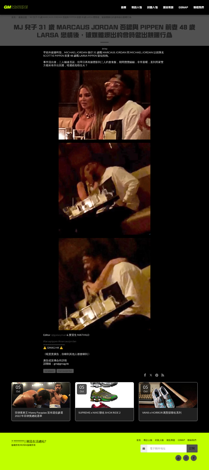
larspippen (49, 371)
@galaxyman (59, 334)
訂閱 (192, 448)
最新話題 (22, 17)
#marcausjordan (67, 341)
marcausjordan (65, 371)
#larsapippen (50, 341)
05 (18, 389)
